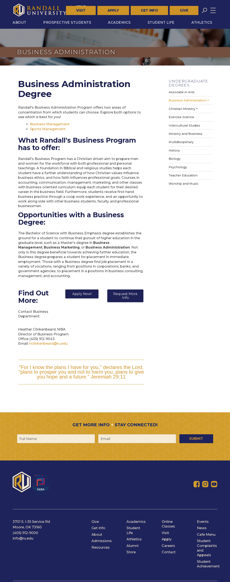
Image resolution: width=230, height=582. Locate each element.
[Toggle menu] (213, 10)
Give (184, 10)
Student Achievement (208, 564)
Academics (119, 22)
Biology (174, 159)
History (174, 150)
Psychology (178, 167)
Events (203, 522)
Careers (168, 546)
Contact (169, 552)
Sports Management (48, 129)
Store (131, 552)
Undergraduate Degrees (188, 83)
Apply (113, 10)
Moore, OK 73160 (27, 527)
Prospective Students (67, 22)
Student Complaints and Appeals (207, 548)
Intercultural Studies (184, 125)
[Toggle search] (204, 10)
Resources (100, 547)
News (202, 528)
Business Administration (187, 100)
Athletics (201, 22)
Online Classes (168, 524)
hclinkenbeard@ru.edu (48, 344)
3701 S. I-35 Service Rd (31, 522)
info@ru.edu (23, 538)
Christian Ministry (182, 109)
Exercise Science (181, 117)
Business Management (50, 124)
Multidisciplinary (181, 142)
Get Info (149, 10)
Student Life (161, 22)
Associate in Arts (182, 92)
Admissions (101, 541)
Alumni (132, 546)
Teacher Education (183, 175)
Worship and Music (183, 184)
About (19, 22)
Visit (81, 10)
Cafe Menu (206, 535)
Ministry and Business (185, 134)
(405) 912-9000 (25, 533)
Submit (196, 439)
